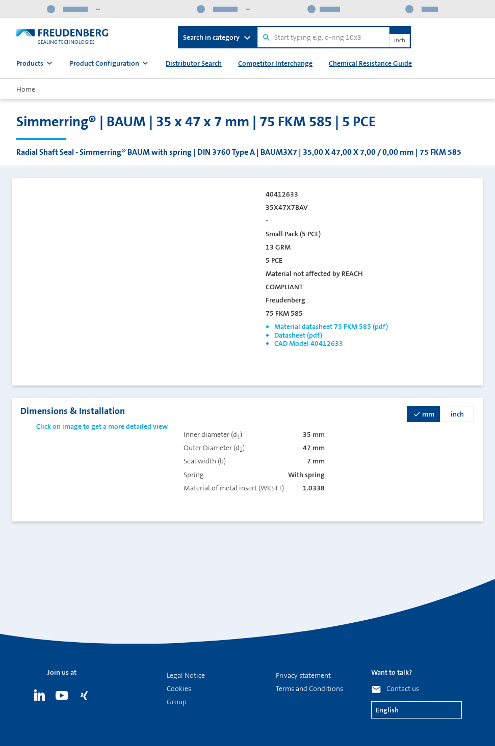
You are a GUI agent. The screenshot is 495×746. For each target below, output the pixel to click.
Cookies (179, 688)
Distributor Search (194, 63)
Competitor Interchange (275, 63)
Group (177, 701)
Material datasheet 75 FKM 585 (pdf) (331, 326)
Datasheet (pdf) (298, 335)
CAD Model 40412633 (308, 343)
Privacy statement (303, 675)
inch (399, 40)
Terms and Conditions (309, 688)
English (387, 710)
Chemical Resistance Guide (370, 63)
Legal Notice (186, 675)
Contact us (402, 688)
